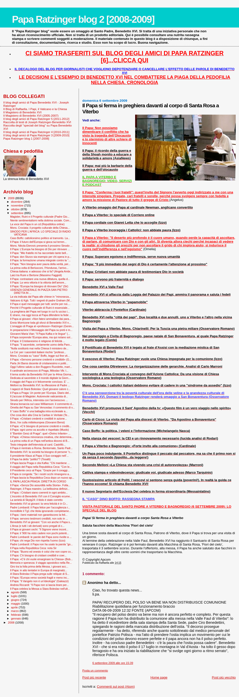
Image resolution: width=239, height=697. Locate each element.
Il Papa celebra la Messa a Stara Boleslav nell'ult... (40, 588)
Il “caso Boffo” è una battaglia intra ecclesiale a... (39, 411)
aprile (15, 607)
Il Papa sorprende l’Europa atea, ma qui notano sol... (41, 337)
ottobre (16, 209)
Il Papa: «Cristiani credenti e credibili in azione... (38, 418)
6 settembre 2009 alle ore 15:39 (112, 662)
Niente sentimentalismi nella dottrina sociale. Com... (40, 220)
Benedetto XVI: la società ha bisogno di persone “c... (41, 451)
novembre (17, 205)
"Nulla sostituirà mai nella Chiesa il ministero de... (39, 348)
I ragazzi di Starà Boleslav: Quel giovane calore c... (40, 389)
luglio (14, 596)
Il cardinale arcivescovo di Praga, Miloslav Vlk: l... (39, 370)
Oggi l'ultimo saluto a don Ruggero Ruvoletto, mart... (41, 366)
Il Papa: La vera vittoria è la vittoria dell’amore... (38, 282)
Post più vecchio (224, 677)
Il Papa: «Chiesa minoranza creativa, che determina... (42, 436)
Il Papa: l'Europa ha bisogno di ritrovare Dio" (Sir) (39, 286)
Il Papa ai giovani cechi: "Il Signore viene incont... (39, 529)
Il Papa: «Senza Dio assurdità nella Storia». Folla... (40, 485)
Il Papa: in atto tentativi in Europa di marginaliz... (38, 570)
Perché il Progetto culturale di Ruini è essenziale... (40, 307)
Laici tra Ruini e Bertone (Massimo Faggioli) (36, 275)
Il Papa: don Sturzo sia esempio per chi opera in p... (40, 256)
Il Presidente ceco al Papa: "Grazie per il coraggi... (40, 470)
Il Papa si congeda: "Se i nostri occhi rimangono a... (40, 474)
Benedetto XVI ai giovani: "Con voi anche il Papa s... (41, 522)
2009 (11, 198)
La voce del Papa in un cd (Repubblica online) (37, 224)
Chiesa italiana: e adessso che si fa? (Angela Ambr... (41, 271)
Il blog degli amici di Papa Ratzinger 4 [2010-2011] (36, 132)
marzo (15, 610)
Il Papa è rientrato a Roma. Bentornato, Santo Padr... (41, 448)
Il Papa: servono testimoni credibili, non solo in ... (39, 518)
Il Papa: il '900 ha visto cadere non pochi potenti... (39, 533)
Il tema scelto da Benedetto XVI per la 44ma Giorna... (41, 374)
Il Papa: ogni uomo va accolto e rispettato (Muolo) (39, 429)
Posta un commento (95, 670)
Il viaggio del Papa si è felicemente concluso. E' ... (39, 381)
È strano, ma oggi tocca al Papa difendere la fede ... (40, 315)
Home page (159, 677)
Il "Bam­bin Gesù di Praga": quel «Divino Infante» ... (40, 433)
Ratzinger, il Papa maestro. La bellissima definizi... (40, 488)
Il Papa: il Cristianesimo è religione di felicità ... (37, 341)
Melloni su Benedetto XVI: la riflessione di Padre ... (40, 385)
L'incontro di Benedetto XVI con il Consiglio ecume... (41, 496)
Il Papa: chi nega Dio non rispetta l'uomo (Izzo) (37, 540)
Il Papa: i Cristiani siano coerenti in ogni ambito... (39, 492)
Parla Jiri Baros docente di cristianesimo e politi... (39, 363)
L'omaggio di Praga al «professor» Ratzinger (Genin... (42, 326)
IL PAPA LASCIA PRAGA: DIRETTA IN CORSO (38, 481)
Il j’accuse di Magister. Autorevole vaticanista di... (39, 396)
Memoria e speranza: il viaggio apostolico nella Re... (41, 562)
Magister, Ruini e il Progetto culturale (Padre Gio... (39, 216)
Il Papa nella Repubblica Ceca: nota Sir (33, 548)
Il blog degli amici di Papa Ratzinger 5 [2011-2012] (36, 118)
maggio (16, 603)
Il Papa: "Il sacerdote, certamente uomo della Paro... (41, 344)
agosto (15, 592)
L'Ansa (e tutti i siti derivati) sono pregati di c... (37, 525)
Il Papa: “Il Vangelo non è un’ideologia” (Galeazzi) (39, 581)
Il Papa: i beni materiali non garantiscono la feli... (39, 514)
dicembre (17, 201)
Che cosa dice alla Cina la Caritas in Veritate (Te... (39, 415)
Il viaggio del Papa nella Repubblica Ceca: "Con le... (41, 466)
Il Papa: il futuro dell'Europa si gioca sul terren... (38, 241)
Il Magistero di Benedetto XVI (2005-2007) (30, 115)
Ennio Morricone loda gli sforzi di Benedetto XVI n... (40, 322)
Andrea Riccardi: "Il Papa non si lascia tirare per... (39, 584)
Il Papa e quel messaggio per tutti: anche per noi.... (40, 303)
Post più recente (94, 677)
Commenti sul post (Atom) (116, 686)
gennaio (16, 618)
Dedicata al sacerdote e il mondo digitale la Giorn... (40, 377)
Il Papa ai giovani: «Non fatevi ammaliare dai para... (40, 318)
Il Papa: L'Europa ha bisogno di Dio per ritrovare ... (40, 249)
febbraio (16, 614)
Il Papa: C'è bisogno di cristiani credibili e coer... (38, 555)
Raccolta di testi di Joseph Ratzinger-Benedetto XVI (37, 122)
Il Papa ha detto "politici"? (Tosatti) (30, 459)
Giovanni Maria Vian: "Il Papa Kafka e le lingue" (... (40, 333)
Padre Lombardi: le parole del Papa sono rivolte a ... (41, 536)
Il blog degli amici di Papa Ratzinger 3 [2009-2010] (36, 135)
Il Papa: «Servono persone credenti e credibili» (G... (40, 359)
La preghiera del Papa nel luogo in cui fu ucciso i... (40, 311)
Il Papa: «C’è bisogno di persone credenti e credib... (40, 426)
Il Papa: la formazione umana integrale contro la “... (40, 260)
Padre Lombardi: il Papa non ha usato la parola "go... (41, 544)
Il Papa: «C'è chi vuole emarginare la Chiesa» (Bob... (41, 559)
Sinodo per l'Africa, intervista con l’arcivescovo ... (39, 400)
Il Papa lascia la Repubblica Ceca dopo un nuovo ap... (42, 477)
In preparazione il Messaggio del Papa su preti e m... (41, 329)
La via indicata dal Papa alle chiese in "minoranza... (40, 296)
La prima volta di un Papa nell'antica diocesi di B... (39, 440)
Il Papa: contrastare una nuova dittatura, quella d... (40, 278)
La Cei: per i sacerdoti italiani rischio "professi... (38, 352)
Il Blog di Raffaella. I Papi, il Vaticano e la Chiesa (35, 109)
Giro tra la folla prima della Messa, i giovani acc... (39, 566)
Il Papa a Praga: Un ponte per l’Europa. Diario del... (40, 392)
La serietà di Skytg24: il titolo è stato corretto (36, 499)
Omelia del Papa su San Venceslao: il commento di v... (42, 407)
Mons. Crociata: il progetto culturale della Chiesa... (40, 227)
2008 (11, 622)
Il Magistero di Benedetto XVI (22, 112)
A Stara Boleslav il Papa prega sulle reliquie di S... (39, 573)
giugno (15, 599)
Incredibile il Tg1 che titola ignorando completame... (40, 510)
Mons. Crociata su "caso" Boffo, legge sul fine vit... (40, 355)
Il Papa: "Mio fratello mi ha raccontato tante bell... (39, 252)
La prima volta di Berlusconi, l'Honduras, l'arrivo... (39, 267)
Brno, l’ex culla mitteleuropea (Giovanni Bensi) (37, 422)
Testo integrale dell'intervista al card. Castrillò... (38, 444)
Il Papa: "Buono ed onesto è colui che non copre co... (41, 551)
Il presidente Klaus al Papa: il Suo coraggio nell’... (39, 455)
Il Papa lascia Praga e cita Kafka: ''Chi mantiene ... (40, 462)
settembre (17, 213)
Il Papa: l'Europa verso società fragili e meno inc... (39, 577)
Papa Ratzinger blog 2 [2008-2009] (83, 19)
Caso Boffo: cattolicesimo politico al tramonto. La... (40, 238)
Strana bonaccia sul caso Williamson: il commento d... (42, 403)
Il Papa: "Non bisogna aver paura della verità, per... (40, 264)
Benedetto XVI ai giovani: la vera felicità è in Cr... (39, 503)
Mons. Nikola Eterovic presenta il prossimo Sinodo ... (41, 245)
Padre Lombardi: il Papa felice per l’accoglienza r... (40, 507)
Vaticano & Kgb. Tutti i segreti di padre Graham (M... (41, 300)
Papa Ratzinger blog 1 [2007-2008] (26, 138)
